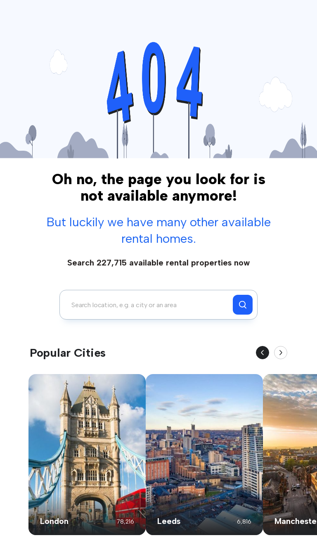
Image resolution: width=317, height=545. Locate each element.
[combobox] (148, 305)
